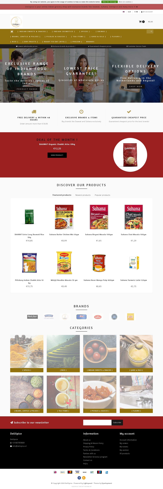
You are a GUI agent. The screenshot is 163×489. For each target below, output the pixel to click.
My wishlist (124, 450)
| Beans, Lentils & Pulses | (25, 36)
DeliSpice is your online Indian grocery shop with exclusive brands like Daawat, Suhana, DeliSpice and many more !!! (80, 7)
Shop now (136, 86)
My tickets (124, 447)
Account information (128, 440)
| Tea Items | (78, 36)
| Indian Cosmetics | (63, 31)
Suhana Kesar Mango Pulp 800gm (99, 280)
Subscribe (117, 422)
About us (87, 440)
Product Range (27, 89)
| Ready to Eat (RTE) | (54, 42)
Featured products (62, 195)
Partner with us (89, 453)
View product (57, 155)
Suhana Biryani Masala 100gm (99, 234)
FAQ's (85, 464)
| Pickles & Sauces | (56, 36)
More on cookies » (126, 2)
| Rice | (14, 42)
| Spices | (84, 31)
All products (125, 453)
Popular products (102, 195)
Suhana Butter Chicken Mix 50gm (64, 234)
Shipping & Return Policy (93, 443)
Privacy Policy (88, 447)
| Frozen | (76, 42)
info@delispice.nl (19, 446)
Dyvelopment (107, 483)
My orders (124, 443)
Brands (90, 42)
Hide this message (109, 2)
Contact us (87, 460)
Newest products (83, 195)
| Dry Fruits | (30, 42)
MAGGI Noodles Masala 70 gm (64, 280)
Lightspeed (88, 483)
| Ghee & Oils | (98, 36)
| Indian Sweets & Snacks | (32, 31)
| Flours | (116, 36)
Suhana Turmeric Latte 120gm (133, 280)
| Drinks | (101, 31)
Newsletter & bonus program (95, 457)
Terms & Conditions (91, 450)
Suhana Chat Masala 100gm (133, 234)
